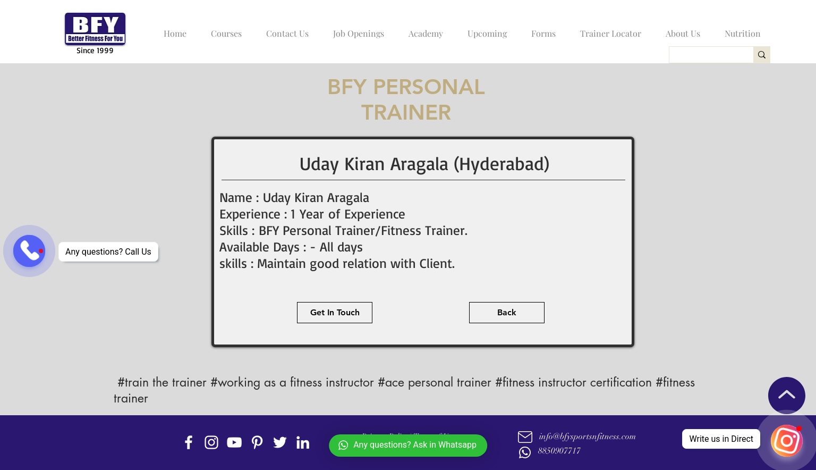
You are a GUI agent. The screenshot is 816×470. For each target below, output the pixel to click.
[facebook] (189, 442)
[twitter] (280, 442)
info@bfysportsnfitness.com (587, 436)
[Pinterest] (257, 442)
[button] (223, 28)
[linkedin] (303, 442)
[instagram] (211, 442)
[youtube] (234, 442)
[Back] (507, 312)
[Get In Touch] (334, 312)
